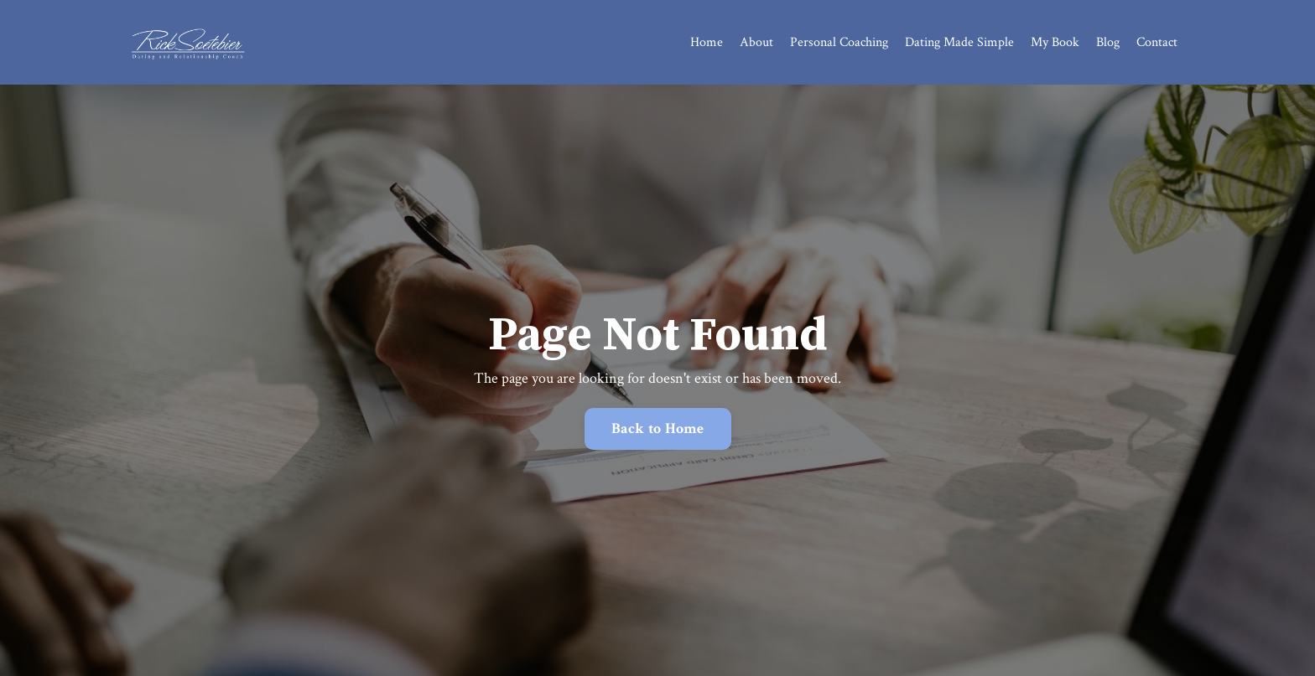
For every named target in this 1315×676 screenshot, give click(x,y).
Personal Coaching (839, 42)
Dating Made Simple (959, 42)
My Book (1055, 42)
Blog (1108, 42)
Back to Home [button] (657, 428)
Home (706, 42)
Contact (1156, 42)
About (756, 42)
